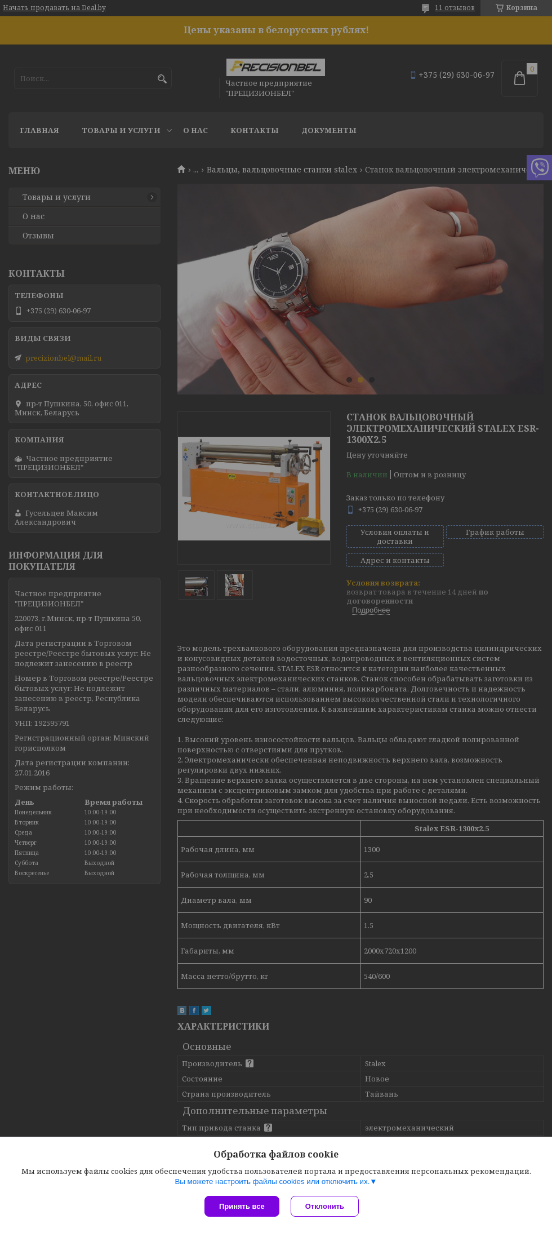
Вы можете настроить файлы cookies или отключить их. (272, 1181)
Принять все (242, 1206)
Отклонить (324, 1206)
